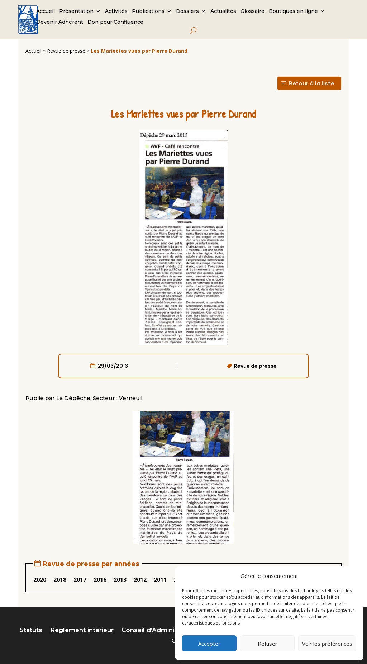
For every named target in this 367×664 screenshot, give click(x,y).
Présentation (76, 11)
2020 (39, 580)
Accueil (45, 11)
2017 (79, 580)
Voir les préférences (327, 643)
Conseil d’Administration (159, 630)
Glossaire (252, 11)
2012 (140, 580)
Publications (148, 11)
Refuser (267, 643)
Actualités (223, 11)
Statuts (31, 630)
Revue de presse (66, 50)
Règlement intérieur (82, 630)
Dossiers (187, 11)
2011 (160, 580)
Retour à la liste (311, 83)
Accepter (209, 643)
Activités (116, 11)
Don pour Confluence (115, 22)
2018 (59, 580)
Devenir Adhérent (59, 22)
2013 (120, 580)
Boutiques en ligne (293, 11)
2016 (100, 580)
